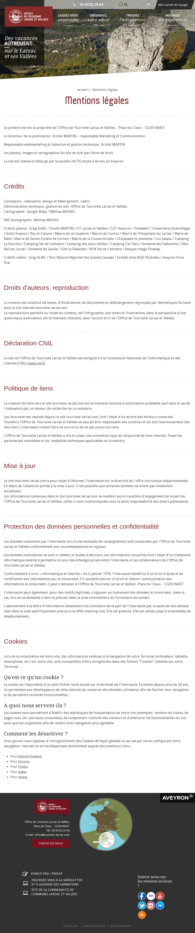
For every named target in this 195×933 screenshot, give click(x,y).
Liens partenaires (120, 926)
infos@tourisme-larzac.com (52, 834)
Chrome (24, 761)
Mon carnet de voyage (173, 4)
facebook (142, 896)
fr (148, 4)
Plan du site (70, 926)
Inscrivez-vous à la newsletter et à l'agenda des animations (56, 882)
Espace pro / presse (46, 873)
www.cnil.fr (37, 363)
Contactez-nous (51, 843)
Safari (22, 772)
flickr (151, 896)
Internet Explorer (29, 756)
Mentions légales (94, 926)
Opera (22, 777)
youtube (160, 896)
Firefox (23, 766)
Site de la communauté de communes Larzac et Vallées (54, 892)
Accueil (82, 90)
